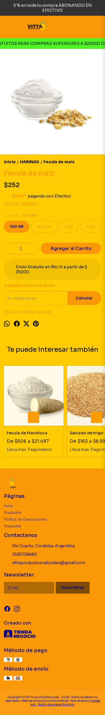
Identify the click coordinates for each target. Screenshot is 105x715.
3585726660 (20, 554)
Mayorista (12, 526)
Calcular (84, 298)
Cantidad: (20, 215)
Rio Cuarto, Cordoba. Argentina (39, 546)
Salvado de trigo (86, 432)
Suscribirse (72, 587)
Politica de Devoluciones (25, 519)
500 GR (44, 226)
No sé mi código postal (27, 311)
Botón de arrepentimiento (56, 704)
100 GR (17, 226)
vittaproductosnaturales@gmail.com (44, 563)
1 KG (69, 226)
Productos (13, 512)
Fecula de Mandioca (27, 432)
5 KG (90, 226)
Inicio (8, 506)
